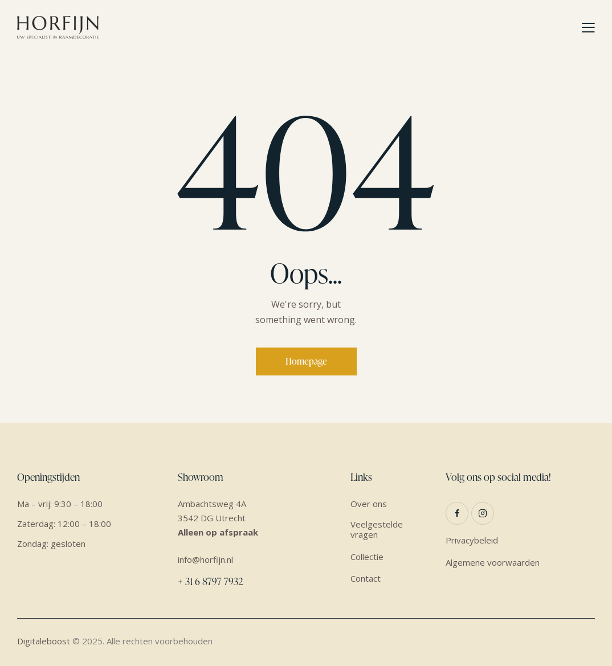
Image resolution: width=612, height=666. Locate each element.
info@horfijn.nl (205, 559)
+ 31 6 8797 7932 (210, 581)
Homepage (306, 361)
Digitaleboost (43, 641)
